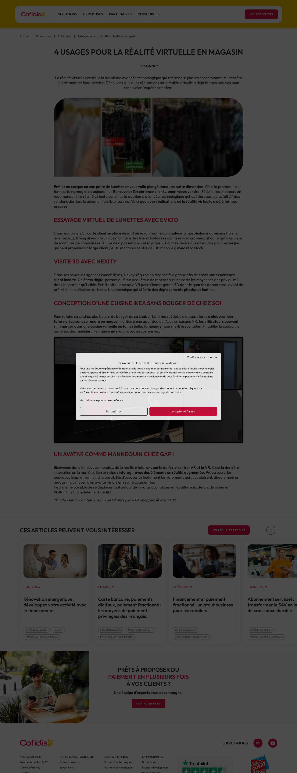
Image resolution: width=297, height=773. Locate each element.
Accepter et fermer (183, 411)
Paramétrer (113, 411)
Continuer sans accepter (202, 357)
